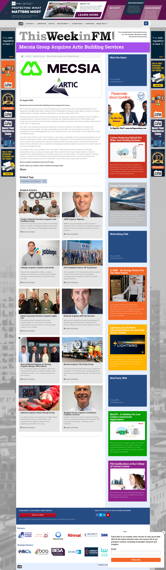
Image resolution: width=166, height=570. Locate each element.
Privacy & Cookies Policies (137, 565)
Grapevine (41, 24)
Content (30, 24)
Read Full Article (28, 232)
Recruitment (63, 24)
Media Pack (102, 24)
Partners (90, 24)
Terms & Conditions (119, 565)
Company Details (104, 565)
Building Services (39, 56)
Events (52, 24)
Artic (44, 181)
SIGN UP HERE (37, 515)
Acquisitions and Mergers (31, 181)
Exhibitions (78, 24)
